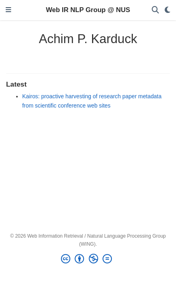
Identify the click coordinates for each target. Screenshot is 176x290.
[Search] (155, 10)
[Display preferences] (167, 10)
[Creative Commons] (88, 259)
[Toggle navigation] (8, 10)
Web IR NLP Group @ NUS (88, 10)
